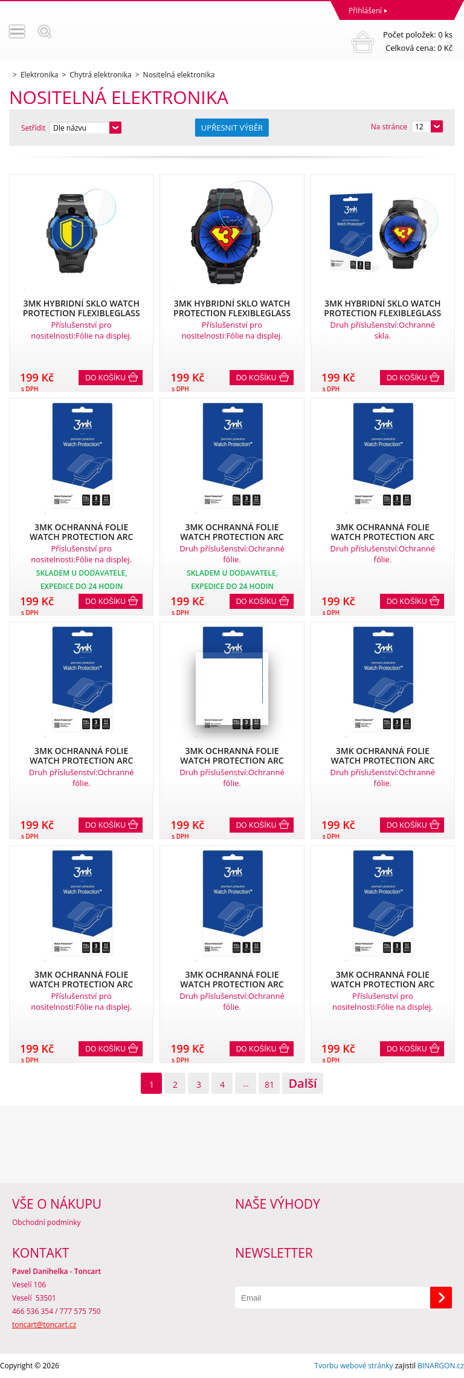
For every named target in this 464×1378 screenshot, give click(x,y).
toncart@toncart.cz (44, 1324)
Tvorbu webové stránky (353, 1365)
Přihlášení (365, 10)
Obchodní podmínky (46, 1222)
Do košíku (105, 378)
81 (269, 1084)
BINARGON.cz (440, 1365)
